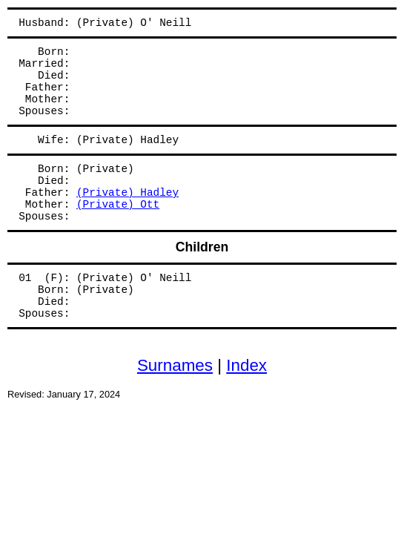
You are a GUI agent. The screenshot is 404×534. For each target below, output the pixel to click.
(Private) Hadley (127, 193)
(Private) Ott (117, 205)
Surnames (175, 365)
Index (246, 365)
